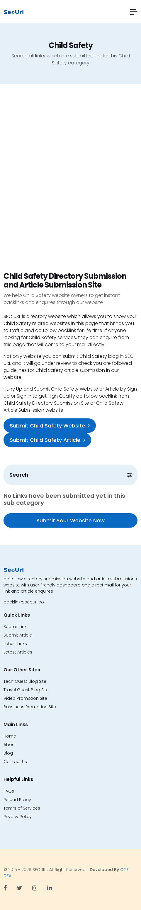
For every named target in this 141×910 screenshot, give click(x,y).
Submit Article (18, 635)
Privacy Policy (18, 817)
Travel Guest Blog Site (26, 690)
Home (10, 736)
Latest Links (15, 643)
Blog (8, 753)
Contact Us (15, 761)
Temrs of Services (22, 808)
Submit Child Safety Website (50, 425)
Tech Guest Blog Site (25, 681)
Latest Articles (18, 652)
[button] (133, 12)
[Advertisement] (70, 183)
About (10, 745)
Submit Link (15, 627)
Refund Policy (17, 800)
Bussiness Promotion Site (30, 707)
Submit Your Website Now (70, 520)
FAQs (9, 791)
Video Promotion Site (25, 698)
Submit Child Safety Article (47, 440)
